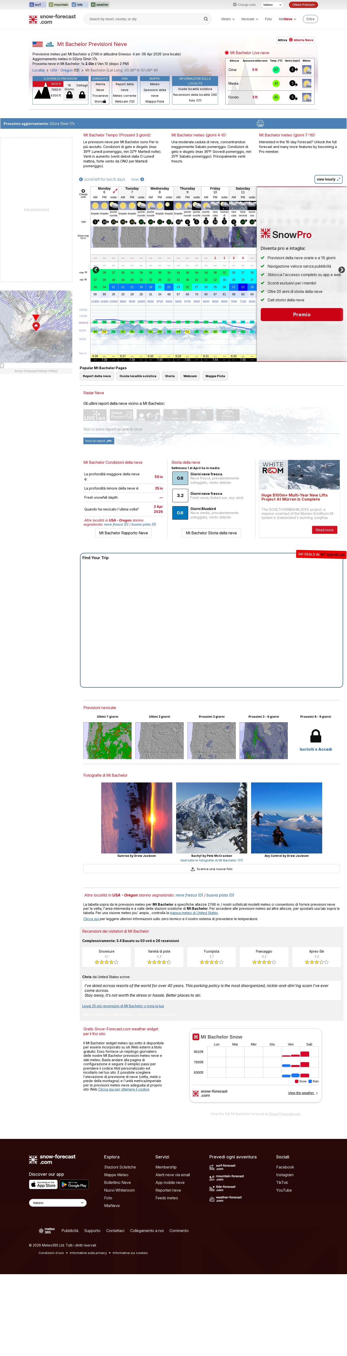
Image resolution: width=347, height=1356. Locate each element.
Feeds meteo (166, 1197)
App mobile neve (170, 1182)
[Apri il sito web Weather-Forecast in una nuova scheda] (99, 5)
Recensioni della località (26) (195, 95)
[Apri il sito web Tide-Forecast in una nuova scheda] (79, 5)
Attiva (295, 40)
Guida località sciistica (195, 89)
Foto (268, 19)
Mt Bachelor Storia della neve (211, 532)
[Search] (206, 19)
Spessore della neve (155, 92)
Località (39, 70)
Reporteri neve (168, 1190)
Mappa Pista (155, 101)
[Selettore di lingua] (272, 4)
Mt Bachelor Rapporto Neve (123, 532)
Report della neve (125, 87)
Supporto (92, 1230)
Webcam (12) (124, 101)
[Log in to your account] (310, 19)
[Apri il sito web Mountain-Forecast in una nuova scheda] (58, 5)
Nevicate (249, 19)
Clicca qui (91, 919)
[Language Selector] (58, 1203)
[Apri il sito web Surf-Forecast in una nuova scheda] (37, 5)
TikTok (282, 1182)
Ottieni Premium (303, 4)
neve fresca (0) (116, 524)
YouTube (284, 1190)
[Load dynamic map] (2, 365)
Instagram (285, 1174)
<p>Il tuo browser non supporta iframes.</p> (255, 1069)
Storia (100, 101)
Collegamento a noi (147, 1230)
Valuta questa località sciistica (108, 1015)
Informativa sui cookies (130, 1253)
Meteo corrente (124, 95)
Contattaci (115, 1230)
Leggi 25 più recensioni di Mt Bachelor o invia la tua (123, 1006)
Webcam (190, 376)
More (83, 238)
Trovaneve (100, 95)
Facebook (285, 1167)
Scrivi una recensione (156, 1015)
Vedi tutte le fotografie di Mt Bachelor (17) (211, 860)
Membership (166, 1167)
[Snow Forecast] (52, 19)
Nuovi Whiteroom (119, 1190)
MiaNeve (112, 1205)
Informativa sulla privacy (88, 1253)
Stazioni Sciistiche (120, 1167)
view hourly (328, 179)
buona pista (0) (144, 524)
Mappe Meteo (116, 1174)
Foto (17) (195, 100)
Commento (179, 1230)
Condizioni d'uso (51, 1253)
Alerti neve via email (172, 1174)
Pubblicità (69, 1230)
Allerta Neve (100, 87)
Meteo (228, 19)
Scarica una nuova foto (211, 869)
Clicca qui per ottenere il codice (123, 1089)
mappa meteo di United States (194, 913)
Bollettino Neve (117, 1182)
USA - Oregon (61, 70)
